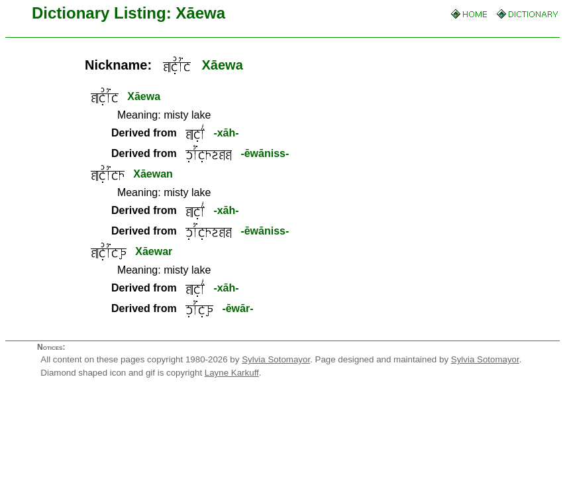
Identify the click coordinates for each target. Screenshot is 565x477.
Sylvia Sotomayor (276, 359)
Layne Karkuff (232, 373)
